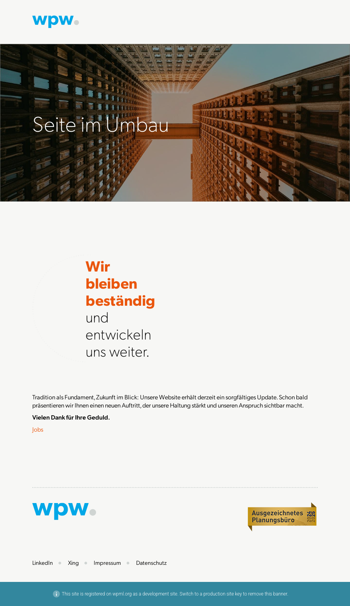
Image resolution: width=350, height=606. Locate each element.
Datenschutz (151, 562)
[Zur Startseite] (55, 21)
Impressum (107, 562)
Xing (73, 562)
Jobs (37, 429)
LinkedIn (42, 562)
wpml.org (121, 594)
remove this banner (267, 594)
